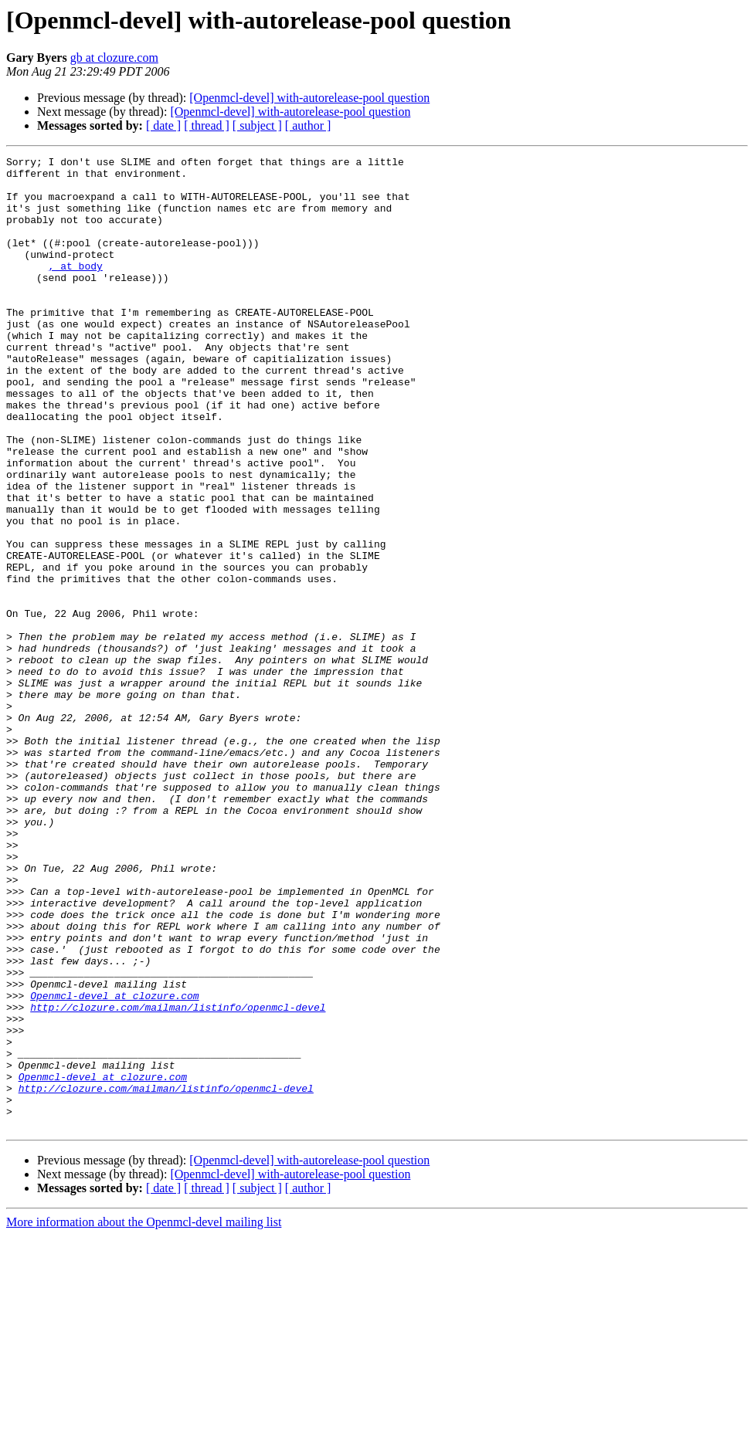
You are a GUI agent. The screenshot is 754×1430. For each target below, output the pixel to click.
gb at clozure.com (114, 57)
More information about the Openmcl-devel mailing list (143, 1416)
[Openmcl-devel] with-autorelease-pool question (309, 97)
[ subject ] (257, 125)
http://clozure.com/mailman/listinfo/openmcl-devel (177, 1178)
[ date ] (163, 125)
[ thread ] (206, 125)
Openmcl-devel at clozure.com (114, 1164)
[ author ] (308, 125)
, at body (76, 289)
